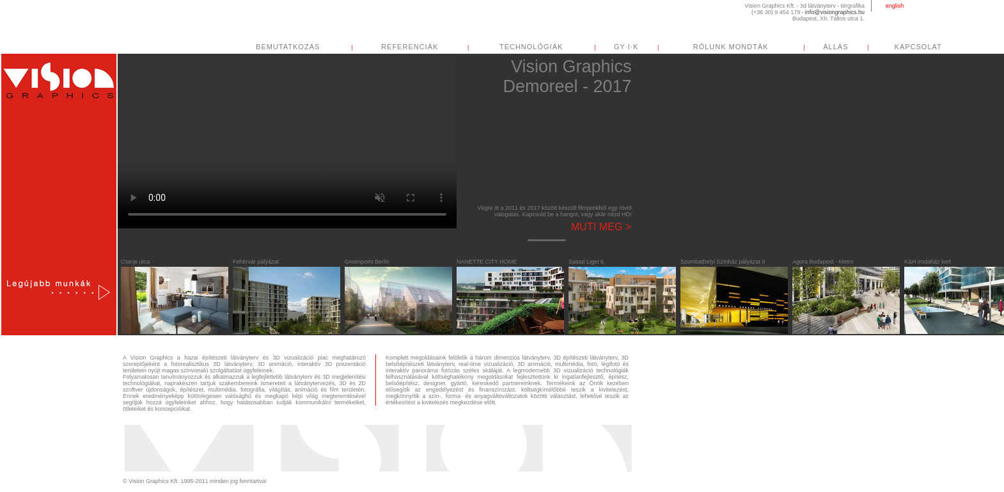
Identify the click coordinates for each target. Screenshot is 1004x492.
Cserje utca (135, 261)
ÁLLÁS (848, 47)
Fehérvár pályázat (256, 261)
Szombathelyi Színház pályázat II (722, 261)
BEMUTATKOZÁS (301, 47)
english (895, 6)
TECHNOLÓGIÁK (544, 47)
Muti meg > (601, 226)
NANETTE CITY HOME (487, 261)
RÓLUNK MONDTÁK (743, 47)
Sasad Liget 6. (587, 261)
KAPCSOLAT (930, 47)
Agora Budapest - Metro (823, 261)
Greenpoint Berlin (367, 261)
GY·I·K (639, 47)
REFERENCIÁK (422, 47)
